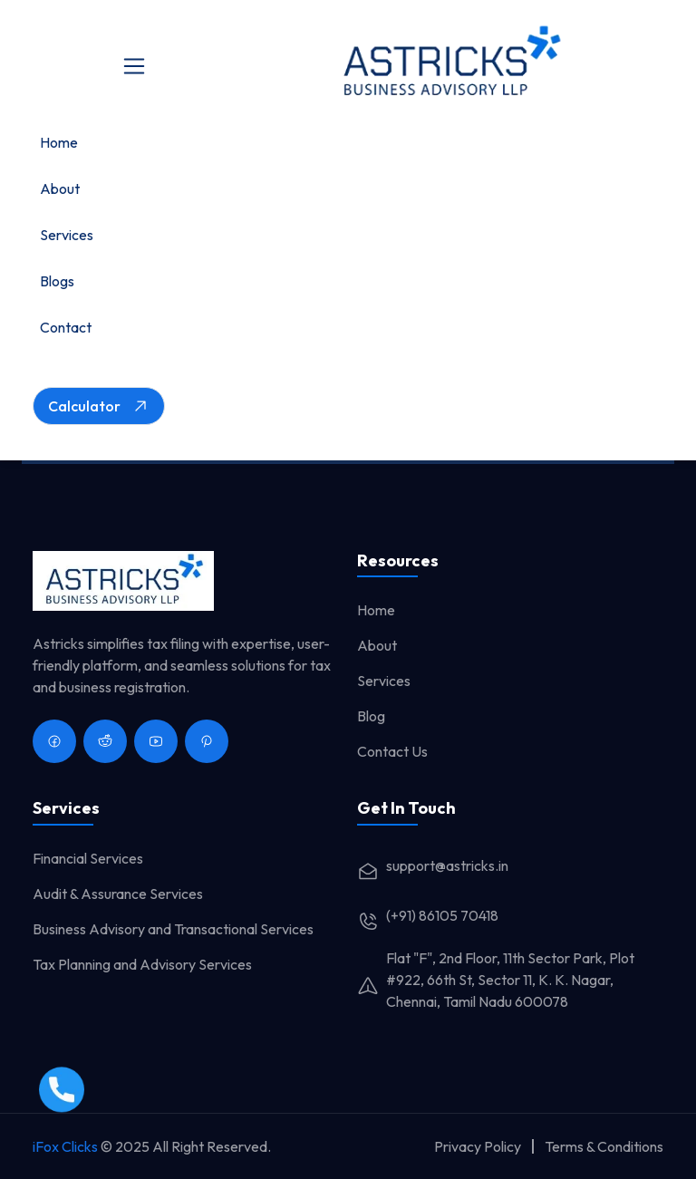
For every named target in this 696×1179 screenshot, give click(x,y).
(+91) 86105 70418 (427, 915)
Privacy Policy (477, 1146)
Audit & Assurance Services (118, 893)
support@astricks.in (432, 865)
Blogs (57, 281)
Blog (371, 716)
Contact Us (392, 751)
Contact (66, 327)
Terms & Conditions (604, 1146)
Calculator (99, 406)
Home (59, 142)
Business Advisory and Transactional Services (173, 929)
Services (66, 235)
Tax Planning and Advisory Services (142, 964)
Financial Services (88, 858)
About (60, 188)
